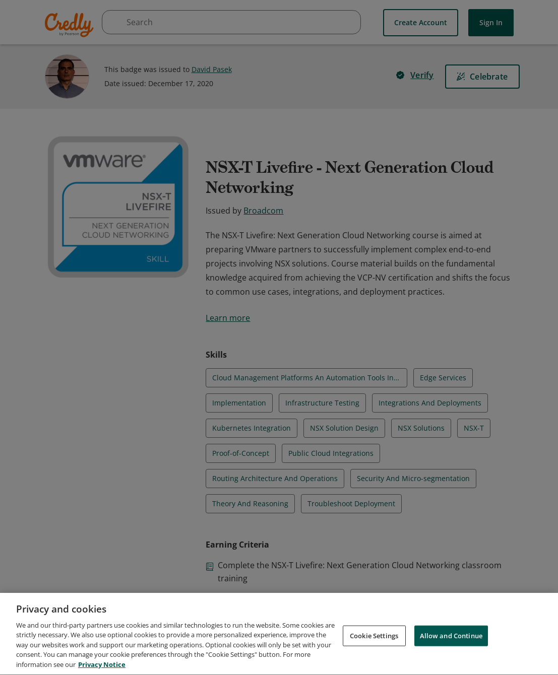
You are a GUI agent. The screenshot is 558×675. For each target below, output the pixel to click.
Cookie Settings (374, 640)
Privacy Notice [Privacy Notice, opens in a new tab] (102, 669)
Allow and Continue (451, 640)
